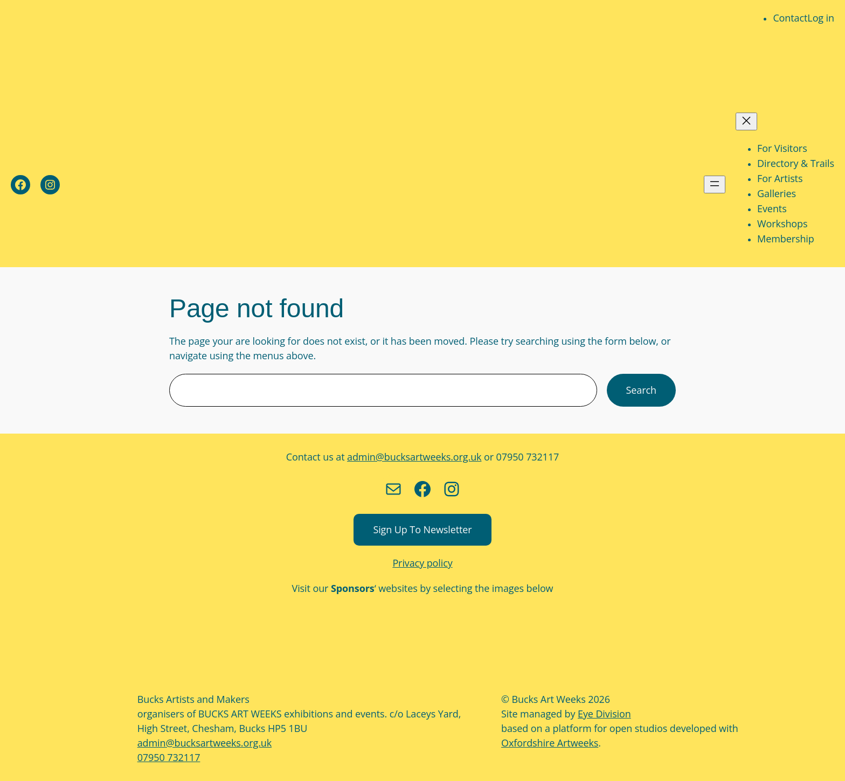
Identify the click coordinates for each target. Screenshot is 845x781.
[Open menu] (714, 184)
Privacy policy (422, 562)
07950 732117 (168, 757)
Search (641, 389)
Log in (820, 17)
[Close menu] (746, 121)
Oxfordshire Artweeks (549, 742)
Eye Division (604, 713)
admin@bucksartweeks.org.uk (414, 456)
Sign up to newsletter (422, 529)
